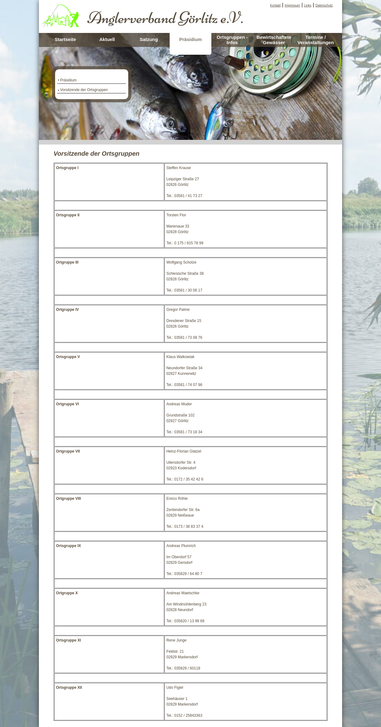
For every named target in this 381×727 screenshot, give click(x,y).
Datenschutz (324, 5)
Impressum (292, 5)
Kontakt (275, 5)
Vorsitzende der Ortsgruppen (84, 90)
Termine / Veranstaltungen (316, 40)
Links (307, 5)
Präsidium (190, 39)
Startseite (65, 39)
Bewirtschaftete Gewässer (273, 40)
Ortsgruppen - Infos (232, 40)
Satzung (149, 39)
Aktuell (107, 39)
